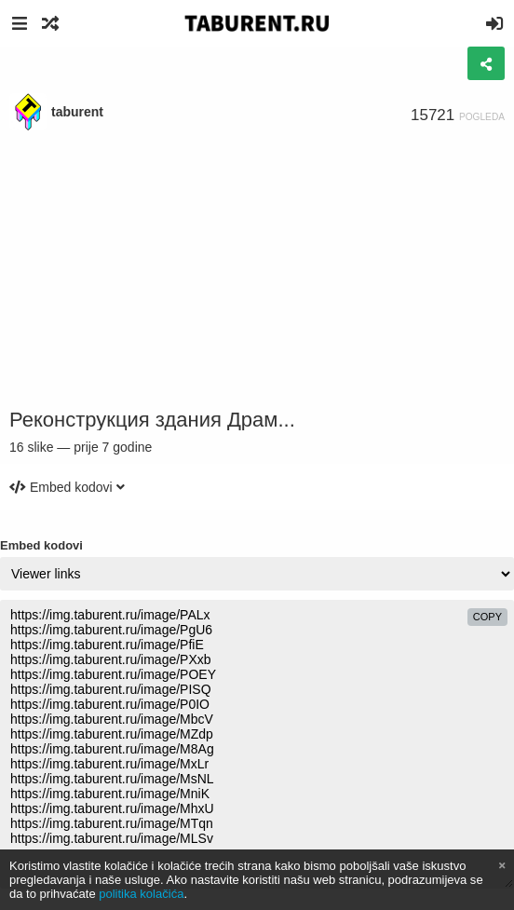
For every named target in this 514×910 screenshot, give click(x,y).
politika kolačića (141, 894)
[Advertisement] (257, 270)
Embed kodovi (41, 545)
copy (487, 616)
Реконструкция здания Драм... (152, 419)
